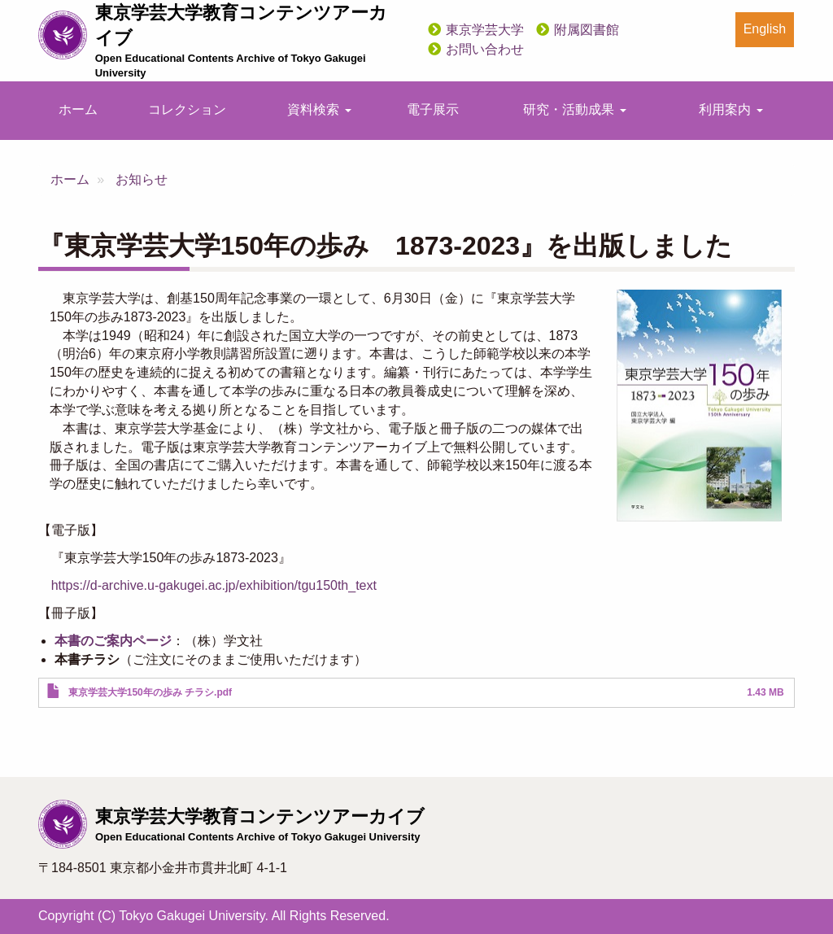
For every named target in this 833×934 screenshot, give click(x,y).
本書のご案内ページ (113, 641)
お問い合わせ (485, 49)
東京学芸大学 (485, 30)
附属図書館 (586, 30)
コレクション (187, 109)
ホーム (78, 109)
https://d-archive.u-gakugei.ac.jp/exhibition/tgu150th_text (214, 585)
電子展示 (433, 109)
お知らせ (142, 179)
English (765, 29)
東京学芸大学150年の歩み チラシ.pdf (150, 692)
